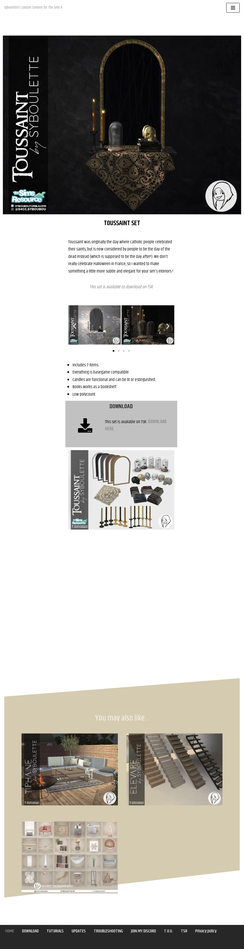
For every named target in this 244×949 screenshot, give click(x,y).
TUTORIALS (55, 931)
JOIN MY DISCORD (144, 931)
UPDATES (79, 931)
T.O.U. (169, 931)
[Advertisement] (32, 322)
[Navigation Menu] (233, 8)
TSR (150, 287)
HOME (9, 931)
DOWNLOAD (30, 931)
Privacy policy (206, 931)
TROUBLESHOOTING (108, 931)
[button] (74, 326)
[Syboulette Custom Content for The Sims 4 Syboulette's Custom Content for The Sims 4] (33, 7)
